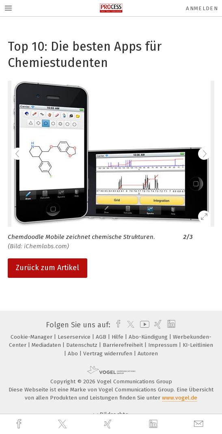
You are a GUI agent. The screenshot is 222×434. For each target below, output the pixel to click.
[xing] (108, 424)
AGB (102, 336)
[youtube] (143, 324)
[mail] (199, 424)
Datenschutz (82, 345)
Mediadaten (47, 345)
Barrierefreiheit (123, 345)
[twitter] (63, 424)
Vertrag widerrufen (108, 353)
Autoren (148, 353)
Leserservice (75, 336)
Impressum (163, 345)
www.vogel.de (179, 397)
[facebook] (20, 424)
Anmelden (202, 8)
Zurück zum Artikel (47, 267)
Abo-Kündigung (149, 336)
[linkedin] (154, 424)
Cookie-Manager (32, 336)
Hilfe (118, 336)
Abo (74, 353)
